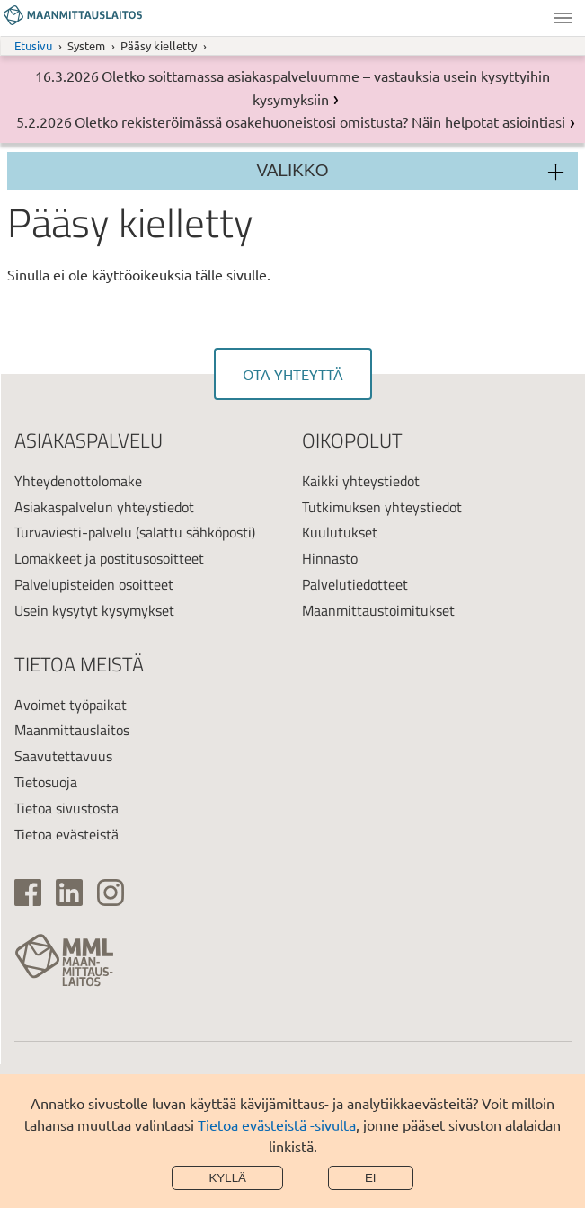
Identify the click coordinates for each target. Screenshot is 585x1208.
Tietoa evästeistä (66, 834)
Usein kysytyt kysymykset (94, 610)
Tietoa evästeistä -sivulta (277, 1124)
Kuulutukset (339, 532)
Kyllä (227, 1178)
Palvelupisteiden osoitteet (93, 584)
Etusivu (33, 45)
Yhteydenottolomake (78, 481)
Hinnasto (330, 558)
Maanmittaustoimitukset (378, 610)
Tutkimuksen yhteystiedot (382, 507)
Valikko (563, 18)
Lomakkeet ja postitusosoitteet (109, 558)
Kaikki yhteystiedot (361, 481)
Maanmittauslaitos (71, 730)
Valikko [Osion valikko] (293, 170)
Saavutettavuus (63, 756)
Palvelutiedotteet (355, 584)
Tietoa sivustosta (66, 808)
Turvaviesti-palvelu (73, 532)
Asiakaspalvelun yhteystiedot (104, 507)
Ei (371, 1178)
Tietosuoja (45, 782)
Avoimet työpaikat (70, 704)
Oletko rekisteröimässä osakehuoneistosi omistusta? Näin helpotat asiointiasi (320, 121)
